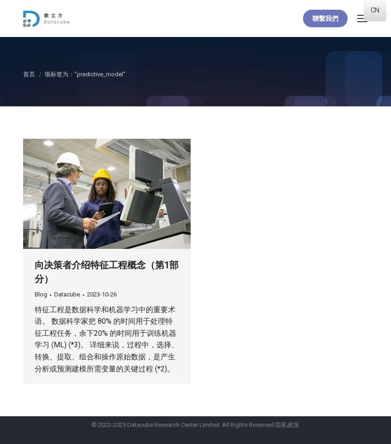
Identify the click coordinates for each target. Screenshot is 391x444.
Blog (41, 294)
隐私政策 (287, 424)
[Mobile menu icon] (362, 18)
